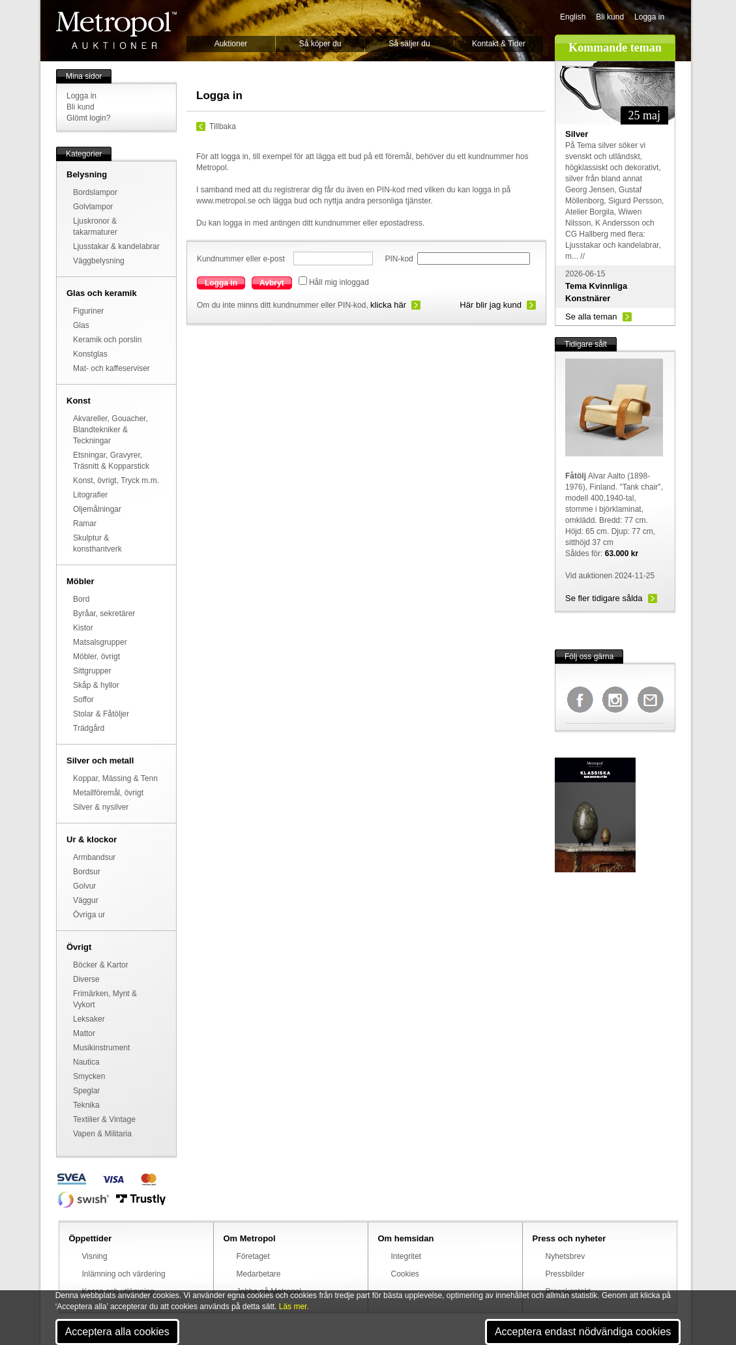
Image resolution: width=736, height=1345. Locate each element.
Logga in (649, 17)
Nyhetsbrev (565, 1256)
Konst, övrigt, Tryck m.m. (116, 480)
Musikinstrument (101, 1047)
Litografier (90, 494)
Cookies (405, 1273)
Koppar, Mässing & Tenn (115, 778)
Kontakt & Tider (498, 43)
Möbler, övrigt (96, 656)
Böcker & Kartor (100, 964)
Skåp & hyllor (96, 685)
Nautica (86, 1062)
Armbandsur (94, 857)
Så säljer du (409, 43)
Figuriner (88, 311)
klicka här (388, 305)
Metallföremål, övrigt (108, 792)
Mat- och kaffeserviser (111, 368)
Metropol (116, 30)
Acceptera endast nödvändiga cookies (583, 1331)
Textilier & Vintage (104, 1119)
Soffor (83, 699)
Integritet (406, 1256)
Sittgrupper (92, 670)
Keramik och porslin (107, 339)
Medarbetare (259, 1273)
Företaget (253, 1256)
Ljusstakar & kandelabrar (116, 246)
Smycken (89, 1076)
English (572, 17)
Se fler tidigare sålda (604, 598)
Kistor (83, 627)
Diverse (86, 979)
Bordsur (86, 871)
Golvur (84, 886)
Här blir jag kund (491, 305)
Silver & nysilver (100, 807)
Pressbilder (565, 1273)
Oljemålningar (97, 509)
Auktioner (231, 43)
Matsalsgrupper (100, 642)
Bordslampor (95, 192)
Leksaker (89, 1019)
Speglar (86, 1090)
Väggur (85, 900)
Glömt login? (88, 118)
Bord (81, 599)
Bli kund (610, 17)
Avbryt (271, 283)
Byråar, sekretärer (104, 613)
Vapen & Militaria (102, 1133)
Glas (81, 325)
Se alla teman (591, 316)
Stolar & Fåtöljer (101, 713)
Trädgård (88, 728)
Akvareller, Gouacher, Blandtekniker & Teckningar (110, 429)
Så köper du (320, 43)
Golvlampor (93, 206)
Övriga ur (89, 914)
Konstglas (90, 354)
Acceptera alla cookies (117, 1331)
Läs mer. (294, 1306)
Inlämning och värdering (124, 1273)
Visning (95, 1256)
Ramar (84, 523)
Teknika (86, 1105)
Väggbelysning (99, 260)
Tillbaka (222, 126)
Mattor (84, 1033)
